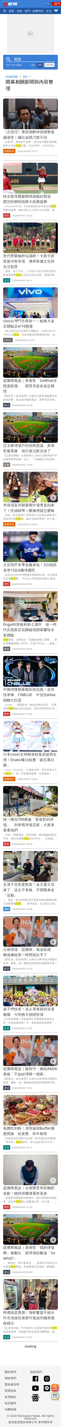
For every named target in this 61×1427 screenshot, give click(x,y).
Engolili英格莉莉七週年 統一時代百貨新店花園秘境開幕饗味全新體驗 (30, 630)
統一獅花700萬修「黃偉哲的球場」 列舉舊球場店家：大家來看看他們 (29, 825)
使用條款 (10, 1397)
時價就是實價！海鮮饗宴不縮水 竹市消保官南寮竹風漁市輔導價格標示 (30, 1318)
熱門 (27, 11)
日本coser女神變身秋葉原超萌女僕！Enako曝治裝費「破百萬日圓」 (30, 760)
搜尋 (25, 76)
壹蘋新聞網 (12, 76)
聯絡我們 (10, 1378)
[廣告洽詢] (55, 1396)
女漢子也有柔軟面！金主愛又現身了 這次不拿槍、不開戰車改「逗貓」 (29, 890)
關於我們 (10, 1372)
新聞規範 (10, 1390)
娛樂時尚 (38, 11)
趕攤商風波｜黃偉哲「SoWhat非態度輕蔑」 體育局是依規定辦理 (30, 386)
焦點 (19, 11)
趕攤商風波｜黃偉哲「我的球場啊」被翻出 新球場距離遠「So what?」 (29, 1253)
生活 (49, 11)
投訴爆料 (10, 1403)
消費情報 (10, 1409)
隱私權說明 (11, 1384)
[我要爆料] (55, 1387)
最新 (11, 11)
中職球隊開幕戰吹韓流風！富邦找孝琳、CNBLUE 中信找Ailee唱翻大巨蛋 (29, 695)
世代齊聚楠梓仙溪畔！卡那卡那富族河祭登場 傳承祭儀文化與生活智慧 (29, 261)
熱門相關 (49, 65)
